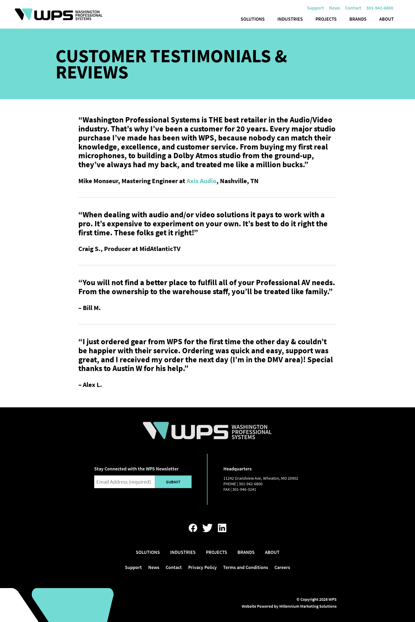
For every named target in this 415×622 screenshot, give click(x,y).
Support (315, 8)
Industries (290, 19)
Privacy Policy (202, 567)
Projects (326, 19)
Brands (358, 19)
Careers (282, 567)
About (386, 19)
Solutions (253, 19)
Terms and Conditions (245, 567)
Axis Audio (201, 181)
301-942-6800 (251, 483)
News (334, 8)
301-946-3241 (244, 489)
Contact (353, 8)
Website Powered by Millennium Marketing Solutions (289, 606)
